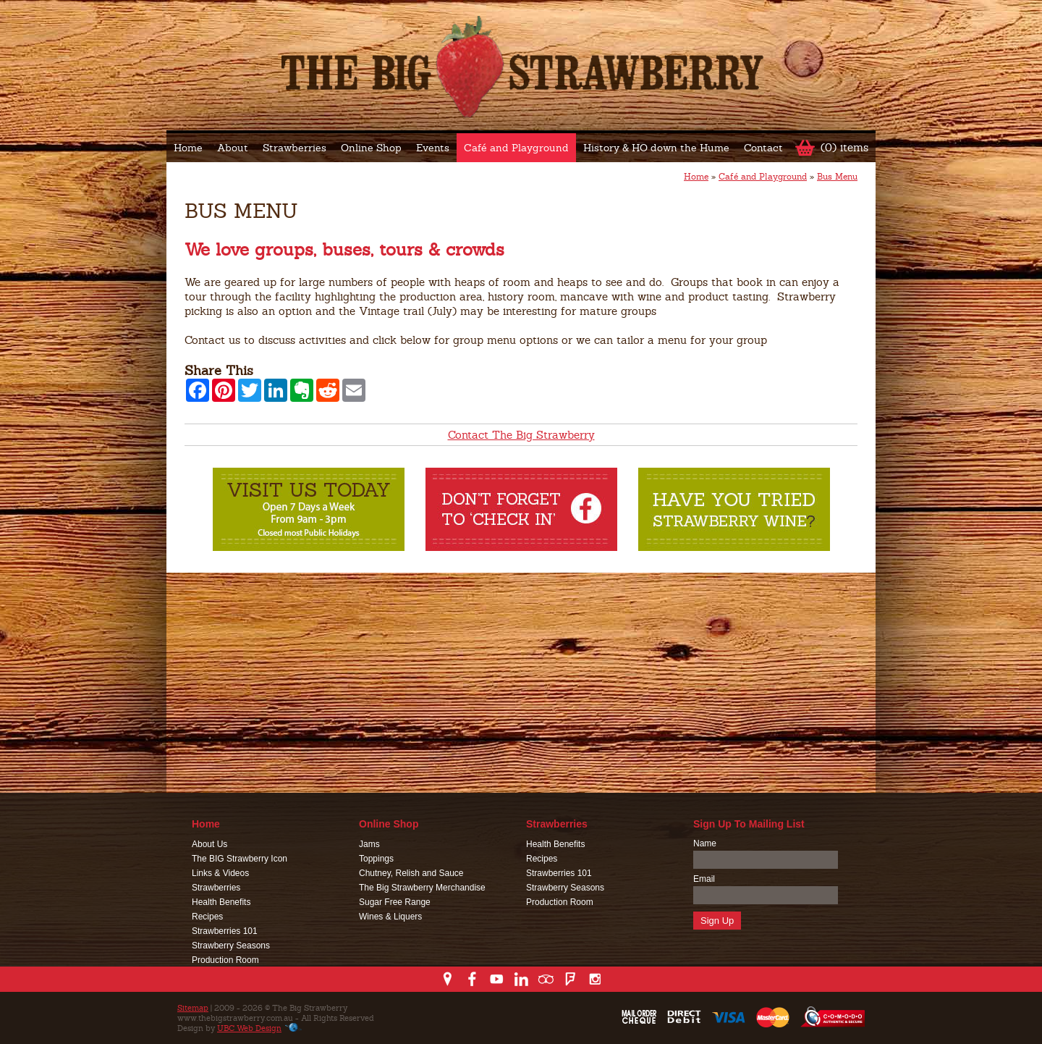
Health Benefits (221, 902)
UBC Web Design (249, 1028)
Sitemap (192, 1008)
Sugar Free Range (395, 902)
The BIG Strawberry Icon (239, 859)
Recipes (207, 917)
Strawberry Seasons (231, 945)
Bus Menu (837, 176)
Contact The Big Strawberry (521, 435)
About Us (209, 844)
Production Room (225, 960)
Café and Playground (516, 147)
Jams (369, 844)
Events (432, 147)
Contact (763, 147)
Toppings (376, 859)
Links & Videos (220, 873)
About (232, 147)
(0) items (844, 147)
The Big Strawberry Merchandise (422, 888)
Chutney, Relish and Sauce (411, 873)
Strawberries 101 (225, 931)
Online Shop (371, 147)
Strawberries (294, 147)
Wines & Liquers (390, 917)
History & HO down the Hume (656, 147)
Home (188, 147)
